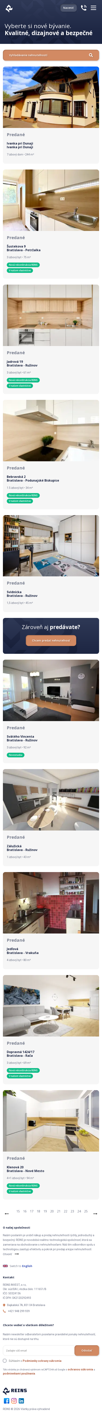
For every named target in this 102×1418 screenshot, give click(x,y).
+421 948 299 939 (19, 1311)
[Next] (95, 1213)
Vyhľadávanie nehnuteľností (51, 55)
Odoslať (86, 1350)
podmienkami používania (19, 1373)
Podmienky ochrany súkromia (42, 1360)
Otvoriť (7, 1254)
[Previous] (7, 1213)
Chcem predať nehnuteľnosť (51, 640)
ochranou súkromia (80, 1369)
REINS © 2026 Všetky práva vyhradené (26, 1409)
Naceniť (68, 8)
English (27, 1266)
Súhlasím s (35, 1360)
